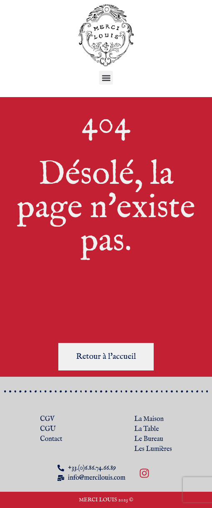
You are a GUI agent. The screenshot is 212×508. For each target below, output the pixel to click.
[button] (106, 78)
